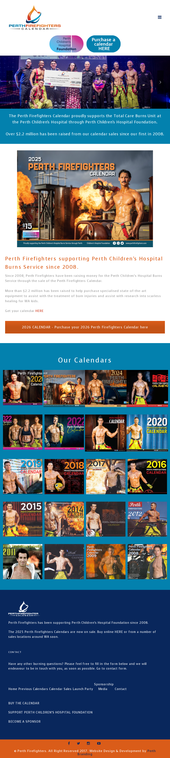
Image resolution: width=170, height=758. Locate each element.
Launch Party (83, 689)
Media (103, 689)
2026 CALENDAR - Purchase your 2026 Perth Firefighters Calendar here (85, 327)
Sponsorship (104, 684)
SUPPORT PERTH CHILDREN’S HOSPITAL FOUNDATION (50, 712)
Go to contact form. (112, 669)
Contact (121, 689)
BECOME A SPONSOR (24, 722)
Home (12, 689)
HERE (40, 311)
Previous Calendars (33, 689)
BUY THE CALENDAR (23, 703)
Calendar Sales (60, 689)
